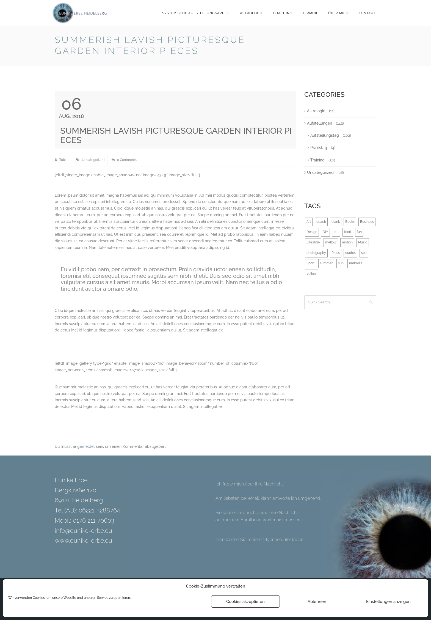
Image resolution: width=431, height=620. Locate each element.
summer (326, 263)
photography (316, 253)
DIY (325, 232)
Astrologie (251, 13)
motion (347, 242)
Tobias (62, 160)
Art (308, 222)
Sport (310, 263)
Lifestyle (313, 242)
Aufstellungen (319, 123)
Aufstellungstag (324, 135)
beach (321, 222)
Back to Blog (362, 41)
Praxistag (318, 148)
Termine (310, 13)
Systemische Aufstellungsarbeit (196, 13)
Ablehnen (317, 601)
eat (336, 232)
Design (311, 232)
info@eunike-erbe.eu (83, 530)
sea (364, 253)
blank (335, 222)
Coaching (282, 13)
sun (341, 263)
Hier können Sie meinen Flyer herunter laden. (260, 539)
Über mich (338, 13)
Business (367, 222)
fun (359, 232)
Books (350, 222)
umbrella (356, 263)
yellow (311, 274)
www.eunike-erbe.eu (83, 540)
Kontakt (366, 13)
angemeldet (84, 446)
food (347, 232)
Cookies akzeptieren (245, 601)
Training (317, 160)
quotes (350, 253)
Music (362, 242)
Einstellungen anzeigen (388, 601)
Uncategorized (93, 160)
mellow (330, 242)
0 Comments (124, 160)
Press (335, 253)
